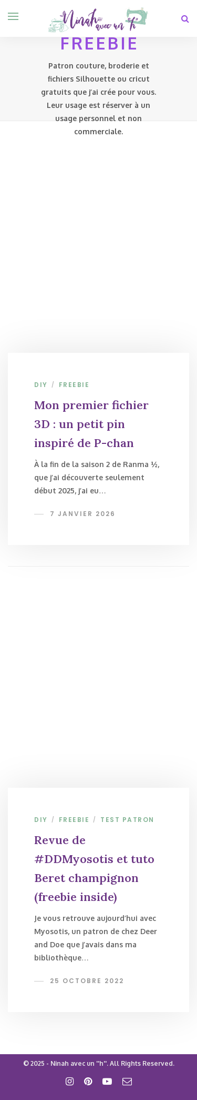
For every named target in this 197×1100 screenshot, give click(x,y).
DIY (41, 384)
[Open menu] (13, 16)
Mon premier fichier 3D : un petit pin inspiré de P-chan (91, 424)
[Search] (185, 18)
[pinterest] (88, 1081)
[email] (127, 1081)
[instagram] (70, 1081)
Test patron (127, 819)
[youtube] (107, 1081)
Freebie (74, 384)
